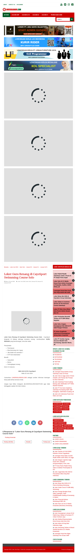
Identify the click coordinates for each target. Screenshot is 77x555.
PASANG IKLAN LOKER (56, 15)
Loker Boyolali (58, 420)
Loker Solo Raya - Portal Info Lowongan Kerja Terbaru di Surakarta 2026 (28, 549)
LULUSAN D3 (35, 15)
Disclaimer (20, 4)
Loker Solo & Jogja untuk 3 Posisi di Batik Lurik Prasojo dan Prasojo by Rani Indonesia (63, 377)
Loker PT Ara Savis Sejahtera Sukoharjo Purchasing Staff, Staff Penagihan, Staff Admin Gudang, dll (63, 389)
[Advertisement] (27, 298)
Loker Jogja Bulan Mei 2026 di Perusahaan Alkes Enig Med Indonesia (62, 473)
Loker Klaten (58, 425)
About (5, 4)
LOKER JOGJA (58, 439)
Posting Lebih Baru (8, 441)
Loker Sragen (67, 425)
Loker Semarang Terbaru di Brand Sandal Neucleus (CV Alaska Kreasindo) (63, 529)
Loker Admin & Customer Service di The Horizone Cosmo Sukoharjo (62, 303)
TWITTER (57, 361)
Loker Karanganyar (60, 423)
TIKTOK (56, 364)
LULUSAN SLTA (26, 15)
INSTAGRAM (58, 357)
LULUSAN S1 (45, 15)
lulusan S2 (57, 409)
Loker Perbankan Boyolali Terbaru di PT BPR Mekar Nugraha (62, 318)
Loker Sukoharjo (59, 428)
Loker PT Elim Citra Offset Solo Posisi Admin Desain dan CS (62, 311)
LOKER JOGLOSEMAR (61, 444)
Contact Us (12, 4)
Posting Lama (46, 441)
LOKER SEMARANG (60, 441)
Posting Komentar (10, 437)
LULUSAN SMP (15, 15)
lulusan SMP (57, 411)
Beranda (28, 441)
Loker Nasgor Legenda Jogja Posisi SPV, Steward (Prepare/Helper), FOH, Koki (62, 461)
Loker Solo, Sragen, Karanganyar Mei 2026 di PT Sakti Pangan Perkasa (62, 325)
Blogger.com (70, 549)
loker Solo (28, 281)
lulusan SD (65, 409)
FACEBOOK (58, 354)
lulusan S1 (40, 281)
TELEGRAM (58, 359)
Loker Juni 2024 (21, 281)
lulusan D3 (34, 281)
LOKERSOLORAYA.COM (19, 377)
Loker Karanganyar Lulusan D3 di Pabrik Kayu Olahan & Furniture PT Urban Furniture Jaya (63, 515)
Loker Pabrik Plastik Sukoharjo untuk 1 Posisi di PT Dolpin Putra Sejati (62, 275)
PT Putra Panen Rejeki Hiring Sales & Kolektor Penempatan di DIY (62, 467)
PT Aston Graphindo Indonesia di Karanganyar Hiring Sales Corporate (62, 333)
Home (6, 15)
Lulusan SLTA (7, 282)
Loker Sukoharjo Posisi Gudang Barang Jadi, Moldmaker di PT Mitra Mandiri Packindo (63, 383)
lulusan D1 (66, 403)
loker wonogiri (58, 430)
